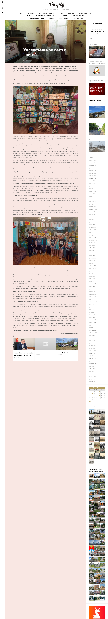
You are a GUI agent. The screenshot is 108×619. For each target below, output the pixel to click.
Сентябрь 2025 (93, 169)
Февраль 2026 (93, 156)
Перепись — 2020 (81, 18)
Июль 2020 (92, 328)
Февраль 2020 (93, 341)
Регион (18, 14)
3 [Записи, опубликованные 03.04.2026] (99, 382)
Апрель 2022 (93, 274)
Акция (71, 14)
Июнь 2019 (92, 362)
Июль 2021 (92, 297)
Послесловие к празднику (35, 14)
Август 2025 (92, 171)
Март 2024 (92, 215)
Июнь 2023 (92, 238)
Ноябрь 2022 (93, 256)
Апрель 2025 (93, 181)
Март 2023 (92, 246)
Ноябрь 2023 (93, 225)
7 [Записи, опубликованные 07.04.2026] (92, 384)
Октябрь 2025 (93, 166)
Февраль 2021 (93, 310)
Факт (46, 14)
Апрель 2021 (93, 305)
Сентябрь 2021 (93, 292)
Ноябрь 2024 (93, 194)
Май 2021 (92, 302)
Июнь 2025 (92, 176)
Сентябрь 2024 (93, 199)
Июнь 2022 (92, 269)
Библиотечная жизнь (29, 47)
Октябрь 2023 (93, 228)
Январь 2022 (93, 282)
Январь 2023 (93, 251)
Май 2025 (92, 179)
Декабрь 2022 (93, 253)
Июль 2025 (92, 174)
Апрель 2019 (93, 367)
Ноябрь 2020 (93, 318)
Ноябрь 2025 (93, 163)
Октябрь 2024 (93, 197)
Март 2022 (92, 277)
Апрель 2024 (93, 212)
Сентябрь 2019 (93, 354)
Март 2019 (92, 369)
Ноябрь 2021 (93, 287)
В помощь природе (63, 353)
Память (63, 18)
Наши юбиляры (71, 18)
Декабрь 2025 (93, 161)
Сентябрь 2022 (93, 261)
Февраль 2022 (93, 279)
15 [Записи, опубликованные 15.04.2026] (94, 386)
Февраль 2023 (93, 248)
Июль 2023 (92, 236)
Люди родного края (62, 14)
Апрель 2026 (93, 151)
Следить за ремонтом (94, 116)
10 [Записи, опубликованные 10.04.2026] (99, 384)
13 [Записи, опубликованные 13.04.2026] (90, 386)
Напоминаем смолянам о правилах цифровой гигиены (97, 44)
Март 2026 (92, 153)
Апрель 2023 (93, 243)
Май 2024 (92, 210)
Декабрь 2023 (93, 223)
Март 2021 (92, 308)
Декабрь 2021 (93, 284)
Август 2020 (92, 326)
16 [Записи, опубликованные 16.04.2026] (97, 386)
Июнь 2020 (92, 331)
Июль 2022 (92, 266)
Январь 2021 (93, 313)
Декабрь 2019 (93, 346)
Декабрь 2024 (93, 192)
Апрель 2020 (93, 336)
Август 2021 (92, 295)
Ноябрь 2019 (93, 349)
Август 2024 (92, 202)
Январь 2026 (93, 158)
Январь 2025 (93, 189)
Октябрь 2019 (93, 351)
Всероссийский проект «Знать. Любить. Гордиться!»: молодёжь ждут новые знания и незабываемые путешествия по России (97, 78)
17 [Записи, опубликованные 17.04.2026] (99, 386)
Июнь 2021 (92, 300)
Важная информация (42, 353)
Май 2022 (92, 272)
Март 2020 (92, 338)
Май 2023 (92, 241)
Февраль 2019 (93, 372)
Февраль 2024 (93, 217)
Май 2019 (92, 364)
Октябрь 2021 (93, 290)
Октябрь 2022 (93, 259)
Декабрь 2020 (93, 315)
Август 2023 (92, 233)
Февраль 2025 (93, 187)
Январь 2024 (93, 220)
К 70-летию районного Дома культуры (85, 14)
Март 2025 (92, 184)
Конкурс (30, 18)
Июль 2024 (92, 205)
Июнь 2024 (92, 207)
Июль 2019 (92, 359)
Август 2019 (92, 356)
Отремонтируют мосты (94, 100)
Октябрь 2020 (93, 320)
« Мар (90, 392)
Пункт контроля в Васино (94, 131)
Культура (24, 14)
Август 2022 (92, 264)
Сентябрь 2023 (93, 230)
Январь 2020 (93, 344)
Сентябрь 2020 (93, 323)
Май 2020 (92, 333)
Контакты (52, 14)
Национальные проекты (52, 18)
